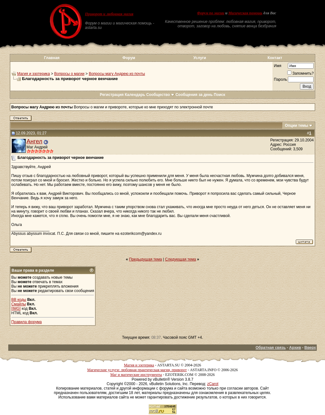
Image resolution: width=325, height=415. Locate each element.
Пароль (280, 79)
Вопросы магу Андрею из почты (117, 73)
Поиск (219, 94)
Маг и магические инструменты (136, 374)
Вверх (310, 347)
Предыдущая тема (145, 259)
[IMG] (16, 308)
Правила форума (26, 322)
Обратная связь (270, 347)
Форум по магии (210, 13)
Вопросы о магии (69, 73)
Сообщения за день (194, 94)
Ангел (35, 141)
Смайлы (18, 304)
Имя (277, 66)
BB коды (18, 299)
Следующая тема (180, 259)
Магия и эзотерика (33, 73)
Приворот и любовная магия (109, 14)
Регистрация (111, 94)
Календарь (135, 94)
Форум (129, 58)
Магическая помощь (245, 13)
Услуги (199, 58)
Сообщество (160, 94)
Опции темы (296, 125)
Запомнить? (300, 73)
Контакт (275, 58)
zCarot (212, 384)
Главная (52, 58)
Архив (295, 347)
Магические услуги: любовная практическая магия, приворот (137, 370)
